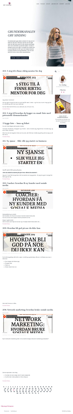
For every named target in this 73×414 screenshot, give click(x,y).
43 (26, 390)
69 (20, 393)
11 (29, 387)
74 (35, 393)
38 (10, 390)
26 (23, 388)
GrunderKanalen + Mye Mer (6, 96)
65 (44, 391)
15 (40, 387)
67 (50, 391)
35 (50, 388)
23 (14, 388)
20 (5, 388)
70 (23, 393)
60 (29, 391)
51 (51, 390)
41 (20, 390)
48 (42, 390)
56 (17, 391)
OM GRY (48, 3)
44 (29, 390)
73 (32, 393)
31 (38, 388)
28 (29, 388)
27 (26, 388)
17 (46, 387)
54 (11, 391)
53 (8, 391)
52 (5, 391)
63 (38, 391)
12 (32, 387)
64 (41, 391)
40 (17, 390)
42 (23, 390)
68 (17, 393)
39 (13, 390)
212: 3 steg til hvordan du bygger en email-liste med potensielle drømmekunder (27, 114)
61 (32, 391)
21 (8, 388)
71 (26, 393)
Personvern (6, 411)
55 (14, 391)
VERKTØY (61, 3)
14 (38, 387)
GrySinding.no (14, 411)
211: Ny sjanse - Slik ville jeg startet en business (24, 141)
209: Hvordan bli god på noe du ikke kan (21, 228)
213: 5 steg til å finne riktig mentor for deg (22, 71)
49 (45, 390)
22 (11, 388)
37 (7, 390)
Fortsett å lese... (6, 109)
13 (35, 387)
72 (29, 393)
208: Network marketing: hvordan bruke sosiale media (28, 310)
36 (4, 390)
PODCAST (42, 3)
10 (27, 387)
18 (48, 387)
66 (47, 391)
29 (32, 388)
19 (51, 387)
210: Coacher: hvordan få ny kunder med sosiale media (25, 184)
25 (20, 388)
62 (35, 391)
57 (20, 391)
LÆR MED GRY (54, 3)
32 (41, 388)
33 (44, 388)
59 (26, 391)
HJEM (37, 3)
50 (48, 390)
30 (35, 388)
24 (17, 388)
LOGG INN (67, 3)
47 (39, 390)
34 (47, 388)
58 (23, 391)
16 (43, 387)
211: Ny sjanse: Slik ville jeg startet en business (17, 166)
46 (35, 390)
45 (32, 390)
